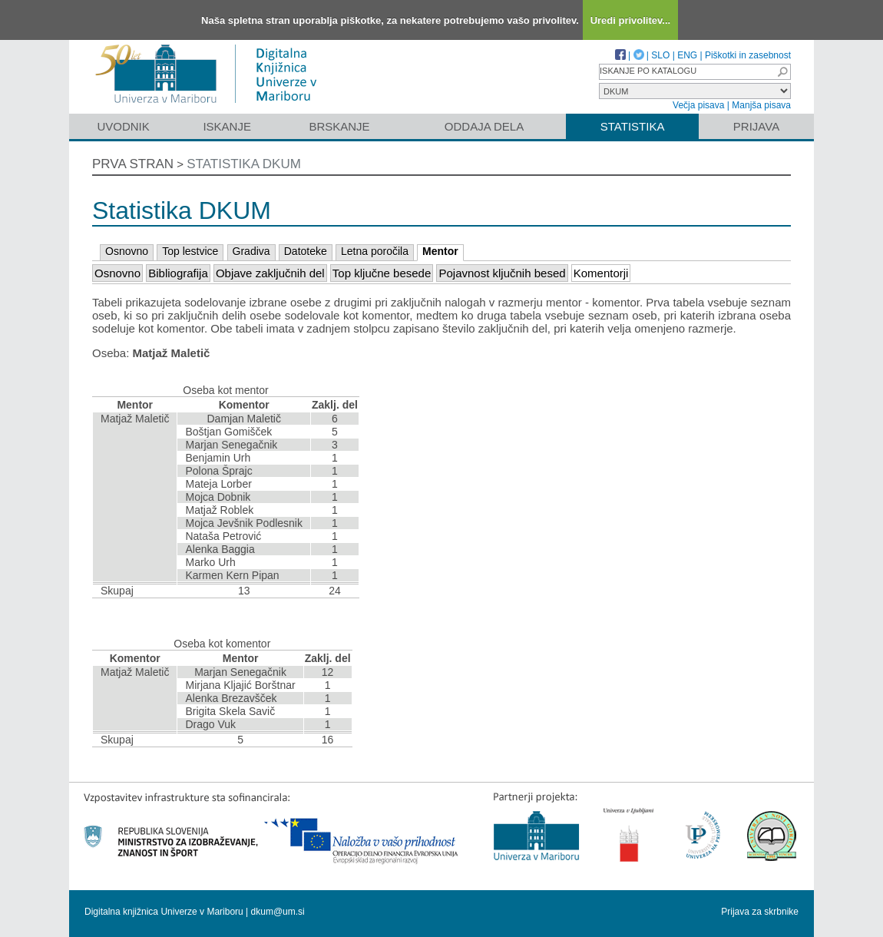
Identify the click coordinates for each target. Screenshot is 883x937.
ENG (687, 55)
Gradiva (251, 251)
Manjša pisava (761, 105)
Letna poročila (374, 251)
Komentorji (601, 273)
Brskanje (339, 126)
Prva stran (133, 164)
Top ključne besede (381, 273)
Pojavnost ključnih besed (501, 273)
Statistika (632, 126)
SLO (660, 55)
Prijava (756, 126)
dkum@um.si (278, 911)
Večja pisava (698, 105)
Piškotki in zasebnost (748, 55)
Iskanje (227, 126)
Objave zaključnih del (270, 273)
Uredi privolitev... (630, 20)
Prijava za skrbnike (760, 911)
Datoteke (305, 251)
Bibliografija (178, 273)
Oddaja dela (484, 126)
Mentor (440, 251)
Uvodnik (123, 126)
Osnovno (126, 251)
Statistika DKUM (244, 164)
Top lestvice (190, 251)
